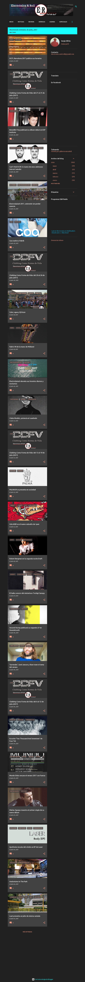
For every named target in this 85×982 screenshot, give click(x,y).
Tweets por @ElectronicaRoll (61, 151)
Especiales (63, 21)
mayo (55, 166)
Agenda (52, 21)
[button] (44, 65)
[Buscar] (76, 6)
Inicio (11, 21)
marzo (55, 173)
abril (54, 170)
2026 (53, 162)
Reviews (31, 21)
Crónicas (42, 21)
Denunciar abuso (57, 240)
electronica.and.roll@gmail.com (62, 54)
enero (55, 180)
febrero (55, 177)
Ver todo (12, 32)
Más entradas (27, 931)
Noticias (21, 21)
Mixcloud (65, 233)
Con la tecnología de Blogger (42, 979)
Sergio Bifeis (66, 41)
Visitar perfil (65, 44)
